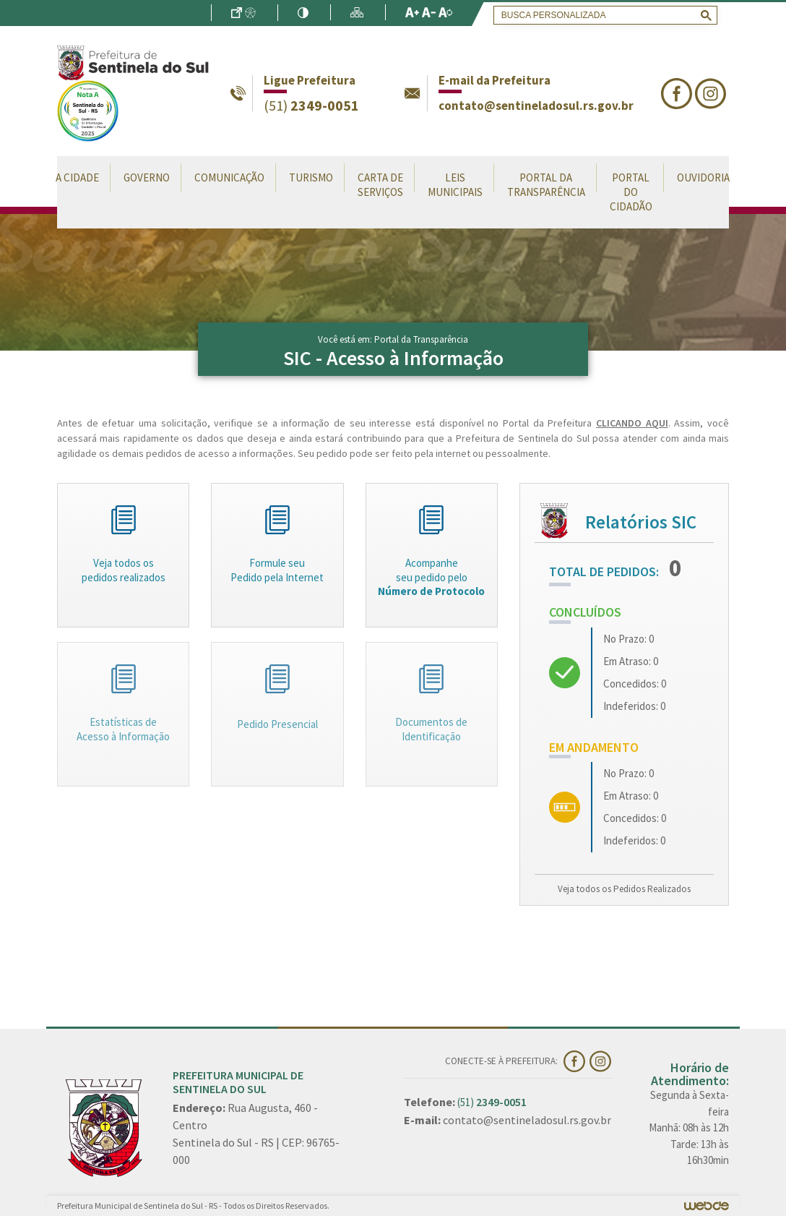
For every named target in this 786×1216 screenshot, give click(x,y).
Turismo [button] (311, 177)
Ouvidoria (703, 177)
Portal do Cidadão (631, 192)
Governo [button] (147, 177)
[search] (602, 15)
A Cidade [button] (77, 177)
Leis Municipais (455, 185)
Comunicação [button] (229, 177)
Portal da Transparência (546, 185)
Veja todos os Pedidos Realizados (624, 889)
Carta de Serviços (380, 185)
